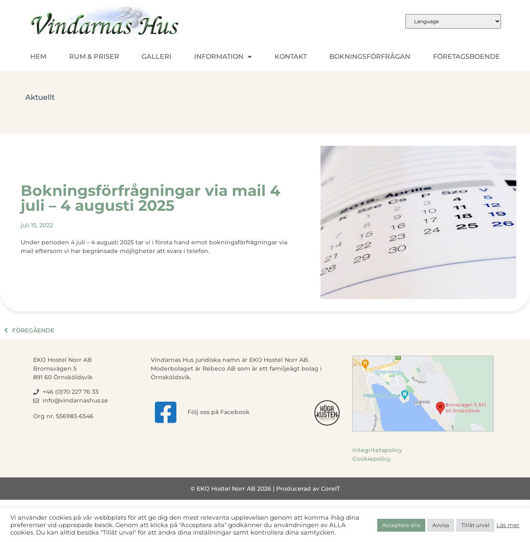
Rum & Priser (94, 56)
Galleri (156, 56)
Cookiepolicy (371, 459)
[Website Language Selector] (453, 21)
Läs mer (508, 525)
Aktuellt (40, 97)
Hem (38, 56)
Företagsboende (466, 56)
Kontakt (291, 56)
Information (223, 56)
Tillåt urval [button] (475, 525)
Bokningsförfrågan (369, 56)
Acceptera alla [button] (401, 525)
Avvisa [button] (440, 525)
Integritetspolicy (377, 450)
